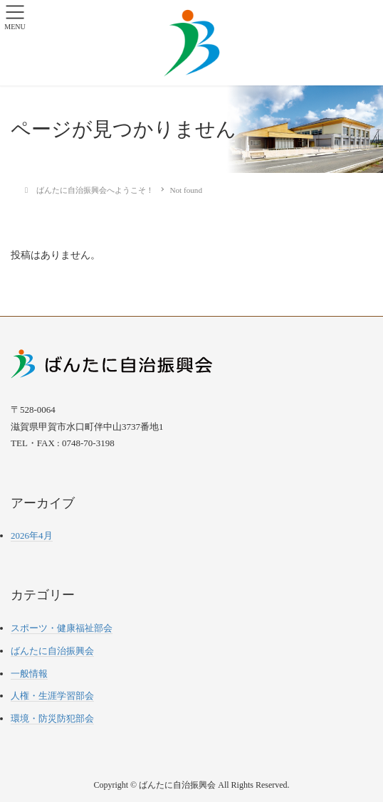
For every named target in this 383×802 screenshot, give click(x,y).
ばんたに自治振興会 (52, 650)
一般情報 (29, 673)
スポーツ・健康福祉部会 (61, 628)
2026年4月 (32, 535)
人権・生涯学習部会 (52, 695)
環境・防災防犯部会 (52, 718)
